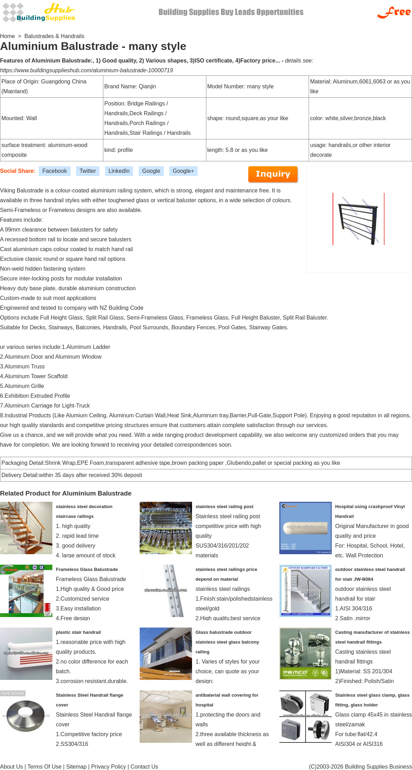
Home (7, 36)
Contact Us (144, 767)
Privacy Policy (108, 767)
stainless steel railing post (224, 506)
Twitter (88, 171)
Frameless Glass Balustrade (87, 569)
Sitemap (76, 767)
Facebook (54, 171)
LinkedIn (119, 171)
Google (151, 171)
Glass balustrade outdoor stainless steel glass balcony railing (227, 642)
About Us (11, 767)
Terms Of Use (45, 767)
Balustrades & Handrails (54, 36)
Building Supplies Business (378, 767)
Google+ (183, 171)
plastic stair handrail (78, 632)
